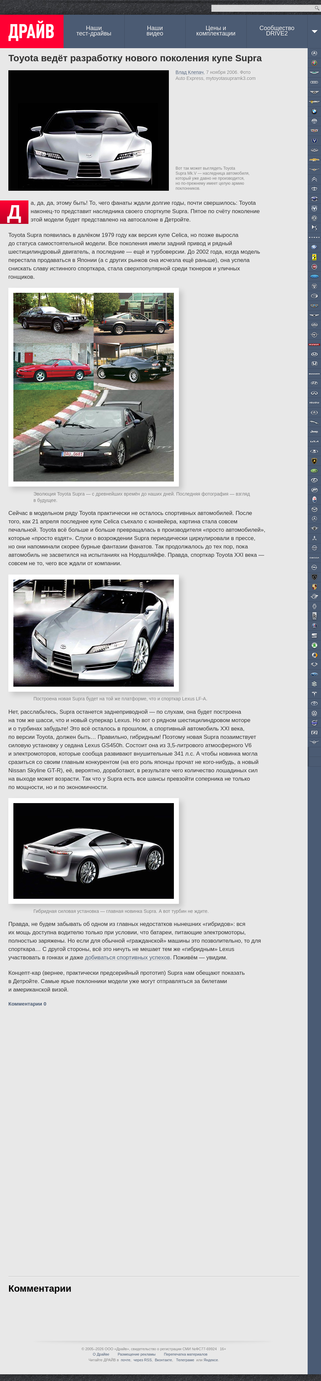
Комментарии (27, 1004)
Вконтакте (163, 1360)
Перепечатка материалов (185, 1354)
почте (125, 1360)
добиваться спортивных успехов (127, 957)
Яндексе (211, 1360)
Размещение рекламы (136, 1354)
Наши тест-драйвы (94, 31)
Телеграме (184, 1360)
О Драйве (101, 1354)
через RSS (142, 1360)
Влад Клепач (190, 72)
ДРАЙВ (32, 31)
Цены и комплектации (215, 31)
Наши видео (154, 31)
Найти (317, 8)
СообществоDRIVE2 (277, 31)
